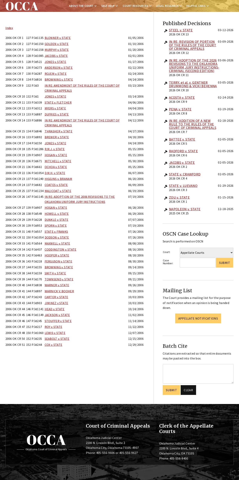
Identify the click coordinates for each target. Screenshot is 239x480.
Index (9, 28)
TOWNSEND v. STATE (59, 279)
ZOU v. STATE (179, 197)
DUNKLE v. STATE (56, 220)
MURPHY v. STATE (57, 50)
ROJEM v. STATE (56, 74)
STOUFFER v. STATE (58, 321)
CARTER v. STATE (56, 297)
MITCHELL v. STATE (58, 161)
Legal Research (167, 6)
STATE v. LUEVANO (183, 185)
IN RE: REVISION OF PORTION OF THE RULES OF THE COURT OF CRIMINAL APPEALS (192, 45)
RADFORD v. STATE (183, 151)
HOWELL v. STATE (57, 214)
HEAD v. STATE (55, 309)
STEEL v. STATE (181, 30)
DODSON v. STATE (57, 237)
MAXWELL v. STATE (57, 243)
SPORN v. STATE (56, 225)
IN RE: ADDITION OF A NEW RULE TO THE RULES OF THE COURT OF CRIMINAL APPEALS (192, 124)
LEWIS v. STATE (55, 333)
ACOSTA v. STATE (182, 97)
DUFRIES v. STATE (57, 114)
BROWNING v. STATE (59, 79)
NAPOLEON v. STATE (184, 209)
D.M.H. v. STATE (55, 173)
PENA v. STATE (180, 109)
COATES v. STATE (56, 185)
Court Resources (135, 6)
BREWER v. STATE (57, 137)
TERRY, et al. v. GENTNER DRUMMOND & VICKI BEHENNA (193, 84)
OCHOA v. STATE (56, 167)
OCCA (46, 440)
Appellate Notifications (198, 318)
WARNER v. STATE (57, 285)
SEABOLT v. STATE (57, 339)
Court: (166, 252)
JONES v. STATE (55, 62)
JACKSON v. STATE (57, 315)
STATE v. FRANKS (56, 231)
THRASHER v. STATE (58, 131)
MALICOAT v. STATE (58, 191)
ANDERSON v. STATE (59, 68)
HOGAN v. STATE (56, 155)
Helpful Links (196, 6)
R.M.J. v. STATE (55, 149)
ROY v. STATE (53, 327)
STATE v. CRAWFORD (184, 174)
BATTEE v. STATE (182, 139)
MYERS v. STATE (55, 108)
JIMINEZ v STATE (56, 303)
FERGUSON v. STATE (58, 261)
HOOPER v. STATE (57, 255)
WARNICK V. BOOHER (59, 291)
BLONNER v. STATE (58, 38)
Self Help (108, 6)
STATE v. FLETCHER (58, 102)
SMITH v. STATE (55, 273)
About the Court (81, 6)
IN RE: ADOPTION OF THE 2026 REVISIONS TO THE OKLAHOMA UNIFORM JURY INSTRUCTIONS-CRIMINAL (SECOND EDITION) (194, 65)
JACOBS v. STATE (56, 56)
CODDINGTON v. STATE (60, 249)
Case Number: (168, 262)
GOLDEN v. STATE (57, 44)
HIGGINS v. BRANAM (58, 179)
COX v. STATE (53, 345)
